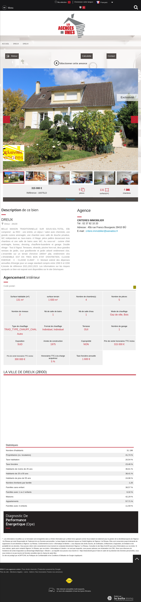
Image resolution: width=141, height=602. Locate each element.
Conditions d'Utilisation (59, 554)
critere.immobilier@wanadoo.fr (102, 230)
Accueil (5, 44)
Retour (12, 55)
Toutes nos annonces (55, 571)
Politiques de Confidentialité (38, 554)
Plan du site (4, 571)
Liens (26, 571)
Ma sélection (62, 2)
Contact (111, 55)
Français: (104, 2)
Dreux (16, 44)
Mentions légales (16, 571)
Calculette (86, 55)
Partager (70, 198)
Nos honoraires (41, 571)
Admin (31, 571)
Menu (10, 7)
